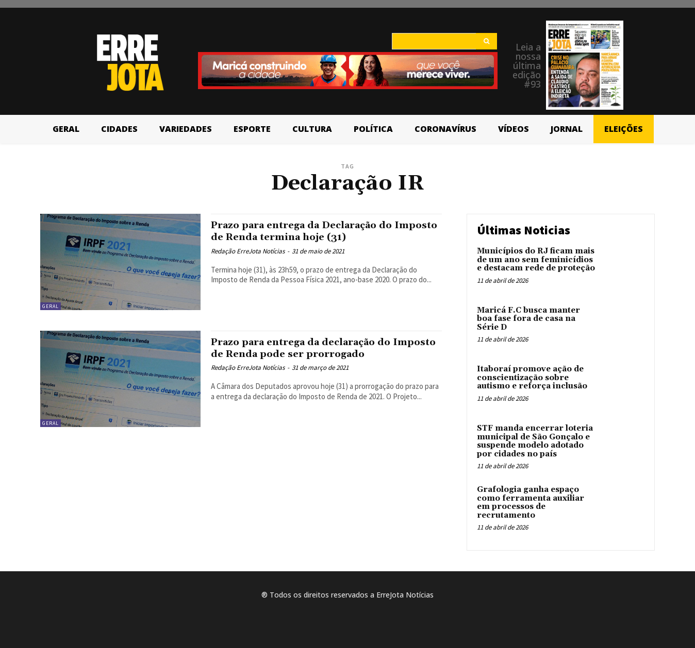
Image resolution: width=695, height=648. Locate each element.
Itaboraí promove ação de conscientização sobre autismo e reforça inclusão (532, 377)
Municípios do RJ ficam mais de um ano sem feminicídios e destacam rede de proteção (536, 259)
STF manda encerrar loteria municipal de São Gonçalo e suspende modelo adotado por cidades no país (535, 441)
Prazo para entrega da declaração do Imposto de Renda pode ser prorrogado (320, 348)
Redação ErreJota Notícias (248, 251)
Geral (50, 306)
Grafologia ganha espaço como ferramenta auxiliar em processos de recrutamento (530, 502)
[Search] (486, 41)
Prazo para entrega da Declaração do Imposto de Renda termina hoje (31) (314, 231)
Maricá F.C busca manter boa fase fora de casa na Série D (528, 318)
